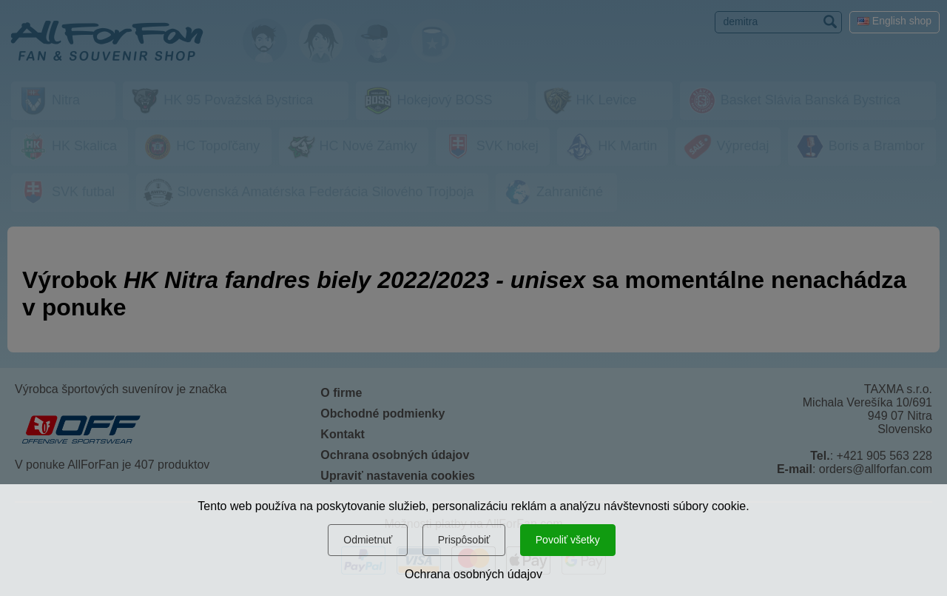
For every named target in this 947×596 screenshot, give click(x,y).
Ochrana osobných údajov (473, 574)
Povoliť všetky (568, 540)
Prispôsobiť (464, 540)
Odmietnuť (367, 540)
